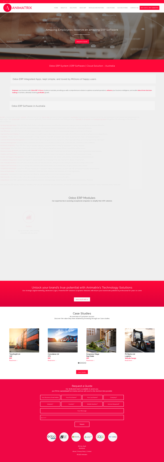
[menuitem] (56, 7)
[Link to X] (3, 1)
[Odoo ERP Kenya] (18, 7)
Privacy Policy (81, 451)
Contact (89, 451)
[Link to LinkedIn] (6, 1)
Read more (13, 360)
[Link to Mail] (10, 1)
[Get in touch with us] (82, 299)
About (74, 451)
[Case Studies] (82, 372)
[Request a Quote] (83, 42)
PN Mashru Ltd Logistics (130, 356)
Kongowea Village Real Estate (92, 356)
